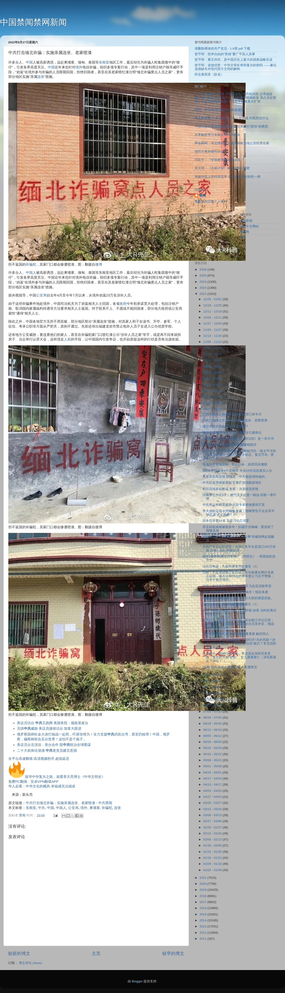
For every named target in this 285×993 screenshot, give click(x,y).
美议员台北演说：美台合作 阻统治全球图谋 (54, 745)
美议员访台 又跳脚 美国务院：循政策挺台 (52, 723)
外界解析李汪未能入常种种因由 (217, 135)
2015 (203, 914)
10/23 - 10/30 (212, 354)
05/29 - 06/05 (212, 742)
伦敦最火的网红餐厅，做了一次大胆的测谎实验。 (238, 598)
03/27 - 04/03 (212, 797)
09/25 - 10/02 (212, 378)
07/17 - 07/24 (212, 699)
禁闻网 (244, 232)
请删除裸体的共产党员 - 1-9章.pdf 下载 (222, 48)
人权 (67, 339)
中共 (41, 808)
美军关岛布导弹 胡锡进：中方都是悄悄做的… (235, 476)
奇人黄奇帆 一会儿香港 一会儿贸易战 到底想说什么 (232, 118)
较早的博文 (173, 953)
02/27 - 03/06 (212, 821)
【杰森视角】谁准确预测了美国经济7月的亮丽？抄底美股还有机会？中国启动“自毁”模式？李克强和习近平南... (239, 643)
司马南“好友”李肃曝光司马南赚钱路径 (229, 444)
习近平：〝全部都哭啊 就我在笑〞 (219, 160)
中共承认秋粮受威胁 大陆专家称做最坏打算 (234, 504)
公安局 (41, 295)
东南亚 (104, 62)
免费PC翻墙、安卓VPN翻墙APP (33, 781)
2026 (203, 269)
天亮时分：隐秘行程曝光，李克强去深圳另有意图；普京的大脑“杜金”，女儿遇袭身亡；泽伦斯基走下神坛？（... (239, 657)
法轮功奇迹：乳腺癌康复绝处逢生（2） (231, 566)
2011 (203, 938)
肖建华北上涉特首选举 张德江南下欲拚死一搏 (227, 176)
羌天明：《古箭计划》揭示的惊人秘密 (222, 168)
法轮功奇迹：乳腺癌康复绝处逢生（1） (231, 604)
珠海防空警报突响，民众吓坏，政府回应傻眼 (235, 464)
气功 (242, 237)
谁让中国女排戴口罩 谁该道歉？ (226, 426)
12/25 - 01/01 (212, 299)
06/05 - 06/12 (212, 736)
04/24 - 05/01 (212, 772)
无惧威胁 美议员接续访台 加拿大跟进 (49, 728)
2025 (203, 275)
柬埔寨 (94, 808)
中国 (29, 62)
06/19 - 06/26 (212, 723)
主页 (96, 953)
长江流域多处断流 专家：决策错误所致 (231, 489)
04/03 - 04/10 (212, 790)
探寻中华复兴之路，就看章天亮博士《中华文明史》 (56, 777)
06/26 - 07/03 (212, 717)
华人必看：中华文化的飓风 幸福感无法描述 (41, 786)
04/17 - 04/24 (212, 778)
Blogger (137, 981)
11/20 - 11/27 (212, 329)
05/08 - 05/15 (212, 760)
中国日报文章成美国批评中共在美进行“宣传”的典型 (231, 126)
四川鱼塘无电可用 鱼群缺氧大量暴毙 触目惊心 (236, 634)
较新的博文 (19, 953)
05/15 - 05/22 (212, 754)
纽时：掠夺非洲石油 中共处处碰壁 (219, 109)
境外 (79, 67)
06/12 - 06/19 (212, 730)
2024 (203, 281)
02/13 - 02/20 (212, 833)
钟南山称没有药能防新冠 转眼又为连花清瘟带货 (237, 586)
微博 (98, 264)
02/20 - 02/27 (212, 827)
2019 (203, 889)
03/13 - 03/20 (212, 809)
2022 (203, 294)
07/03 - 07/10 (212, 711)
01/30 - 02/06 (212, 845)
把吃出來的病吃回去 (209, 151)
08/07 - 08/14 (212, 681)
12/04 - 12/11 (212, 317)
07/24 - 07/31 (212, 693)
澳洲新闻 (245, 221)
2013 (203, 926)
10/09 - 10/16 (212, 366)
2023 (203, 288)
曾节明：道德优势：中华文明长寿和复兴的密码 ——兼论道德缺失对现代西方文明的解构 (235, 67)
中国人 (31, 272)
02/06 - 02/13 (212, 839)
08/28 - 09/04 (212, 403)
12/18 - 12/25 (212, 305)
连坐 (40, 77)
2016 (203, 908)
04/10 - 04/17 (212, 784)
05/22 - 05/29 (212, 748)
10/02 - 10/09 (212, 372)
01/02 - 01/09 (212, 870)
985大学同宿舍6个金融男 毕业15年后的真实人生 (237, 470)
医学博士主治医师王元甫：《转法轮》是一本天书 (238, 438)
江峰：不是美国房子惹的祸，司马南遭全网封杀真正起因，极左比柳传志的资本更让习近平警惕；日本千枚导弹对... (238, 576)
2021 (203, 877)
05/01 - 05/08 (212, 766)
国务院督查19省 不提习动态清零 (226, 520)
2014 (203, 920)
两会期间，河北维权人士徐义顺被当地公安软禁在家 (232, 143)
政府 (123, 304)
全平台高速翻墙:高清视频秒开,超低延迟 (38, 759)
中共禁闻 (105, 803)
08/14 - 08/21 (212, 675)
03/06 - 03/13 (212, 815)
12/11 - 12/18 (212, 311)
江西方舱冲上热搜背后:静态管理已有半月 (232, 414)
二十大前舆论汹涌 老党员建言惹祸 (47, 750)
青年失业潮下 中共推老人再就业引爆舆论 (232, 432)
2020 (203, 883)
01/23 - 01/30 (212, 851)
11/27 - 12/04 (212, 323)
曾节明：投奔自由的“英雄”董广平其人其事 (225, 54)
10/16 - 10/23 (212, 360)
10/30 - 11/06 (212, 348)
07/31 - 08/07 (212, 687)
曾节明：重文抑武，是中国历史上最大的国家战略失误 (233, 59)
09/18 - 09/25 (212, 384)
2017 (203, 902)
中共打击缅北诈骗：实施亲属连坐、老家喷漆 (60, 803)
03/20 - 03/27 (212, 803)
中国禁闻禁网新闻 (33, 22)
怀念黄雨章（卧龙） (209, 74)
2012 (203, 932)
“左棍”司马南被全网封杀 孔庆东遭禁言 (230, 667)
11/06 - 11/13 (212, 342)
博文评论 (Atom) (30, 963)
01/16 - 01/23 (212, 857)
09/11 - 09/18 (212, 390)
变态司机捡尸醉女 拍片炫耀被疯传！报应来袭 (235, 592)
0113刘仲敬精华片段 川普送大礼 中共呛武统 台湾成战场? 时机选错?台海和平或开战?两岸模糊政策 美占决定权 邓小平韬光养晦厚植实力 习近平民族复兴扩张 (235, 97)
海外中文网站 (249, 226)
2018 (203, 896)
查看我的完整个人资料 (211, 201)
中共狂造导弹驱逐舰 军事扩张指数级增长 (232, 482)
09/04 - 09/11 (212, 396)
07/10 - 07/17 (212, 705)
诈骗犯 (31, 264)
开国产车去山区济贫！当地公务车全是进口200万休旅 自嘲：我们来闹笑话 (239, 548)
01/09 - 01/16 (212, 864)
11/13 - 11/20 (212, 335)
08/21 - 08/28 (212, 409)
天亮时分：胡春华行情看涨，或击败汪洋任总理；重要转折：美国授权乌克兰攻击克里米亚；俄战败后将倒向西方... (238, 623)
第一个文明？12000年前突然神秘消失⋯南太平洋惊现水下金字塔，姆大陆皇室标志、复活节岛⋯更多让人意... (239, 454)
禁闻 (202, 195)
